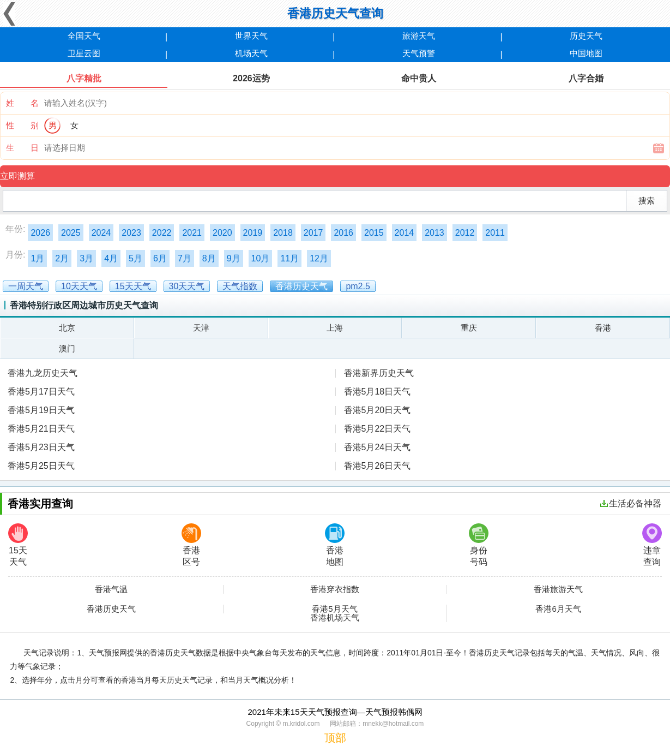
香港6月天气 (558, 609)
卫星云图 (84, 53)
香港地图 (335, 544)
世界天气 (251, 35)
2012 (465, 232)
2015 (374, 232)
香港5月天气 (334, 609)
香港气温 (111, 589)
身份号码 (478, 544)
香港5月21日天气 (41, 428)
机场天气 (251, 53)
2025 (71, 232)
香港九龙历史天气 (42, 373)
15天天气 (18, 544)
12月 (319, 258)
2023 (131, 232)
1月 (37, 258)
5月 (135, 258)
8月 (209, 258)
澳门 (67, 348)
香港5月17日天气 (41, 391)
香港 (603, 327)
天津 (201, 327)
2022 (162, 232)
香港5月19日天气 (41, 410)
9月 (233, 258)
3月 (86, 258)
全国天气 (84, 35)
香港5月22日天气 (377, 428)
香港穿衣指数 (334, 589)
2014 (404, 232)
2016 (343, 232)
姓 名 (22, 103)
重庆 (469, 327)
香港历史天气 (111, 609)
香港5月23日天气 (41, 447)
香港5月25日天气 (41, 465)
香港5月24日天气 (377, 447)
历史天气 (586, 35)
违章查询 (652, 544)
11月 (289, 258)
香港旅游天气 (558, 589)
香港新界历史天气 (379, 373)
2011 (495, 232)
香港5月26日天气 (377, 465)
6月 (160, 258)
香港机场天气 (334, 617)
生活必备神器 (630, 503)
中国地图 (586, 53)
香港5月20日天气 (377, 410)
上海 (335, 327)
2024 (101, 232)
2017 (313, 232)
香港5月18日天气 (377, 391)
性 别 (22, 125)
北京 (67, 327)
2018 (283, 232)
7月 (184, 258)
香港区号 (191, 544)
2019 (253, 232)
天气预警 (418, 53)
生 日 (22, 147)
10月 (260, 258)
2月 (62, 258)
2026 (40, 232)
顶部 (335, 738)
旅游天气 (418, 35)
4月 (111, 258)
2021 (192, 232)
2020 (222, 232)
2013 (434, 232)
